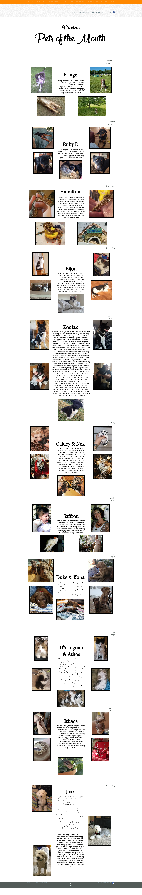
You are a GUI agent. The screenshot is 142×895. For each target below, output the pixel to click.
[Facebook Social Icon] (114, 12)
